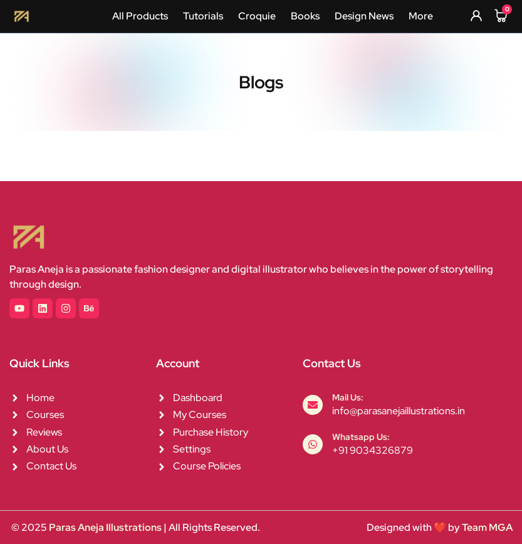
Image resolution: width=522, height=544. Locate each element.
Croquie (257, 16)
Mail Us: (347, 397)
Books (305, 16)
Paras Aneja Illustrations (105, 527)
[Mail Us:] (313, 405)
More (421, 16)
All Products (140, 16)
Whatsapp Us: (361, 436)
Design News (364, 16)
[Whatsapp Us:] (313, 444)
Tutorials (203, 16)
